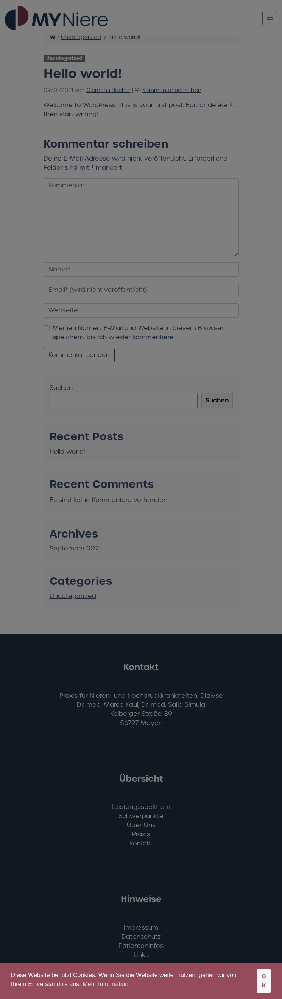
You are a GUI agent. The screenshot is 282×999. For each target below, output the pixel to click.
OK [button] (264, 980)
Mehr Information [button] (105, 984)
